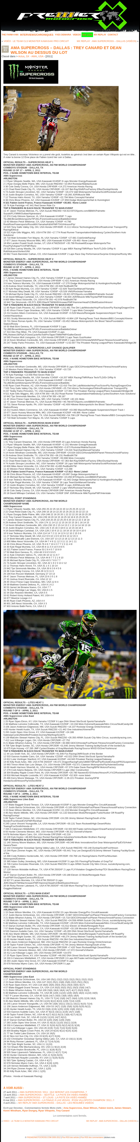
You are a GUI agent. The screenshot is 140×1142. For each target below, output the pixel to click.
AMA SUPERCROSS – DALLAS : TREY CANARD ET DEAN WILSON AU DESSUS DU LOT (66, 50)
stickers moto (109, 1137)
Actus (21, 56)
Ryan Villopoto (46, 1110)
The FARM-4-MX (10, 34)
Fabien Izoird (106, 1108)
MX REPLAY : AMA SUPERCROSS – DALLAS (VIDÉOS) (106, 41)
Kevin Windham (12, 1110)
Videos (77, 34)
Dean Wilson (90, 1108)
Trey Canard (62, 1110)
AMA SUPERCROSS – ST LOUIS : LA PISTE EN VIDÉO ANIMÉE (52, 1097)
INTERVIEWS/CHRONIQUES (36, 34)
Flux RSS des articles (70, 1137)
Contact (113, 34)
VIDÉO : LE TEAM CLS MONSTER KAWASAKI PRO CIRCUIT (36, 41)
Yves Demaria (63, 34)
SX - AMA (31, 56)
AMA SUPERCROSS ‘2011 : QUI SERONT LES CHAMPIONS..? (53, 1092)
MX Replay (100, 34)
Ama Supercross (72, 1108)
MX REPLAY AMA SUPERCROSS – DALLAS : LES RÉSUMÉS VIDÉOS (56, 1103)
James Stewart (122, 1108)
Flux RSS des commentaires (92, 1137)
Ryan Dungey (29, 1110)
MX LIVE (87, 34)
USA (40, 56)
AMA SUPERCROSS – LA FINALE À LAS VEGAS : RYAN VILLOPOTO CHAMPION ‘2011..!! (66, 1100)
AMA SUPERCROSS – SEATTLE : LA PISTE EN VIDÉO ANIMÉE (54, 1094)
